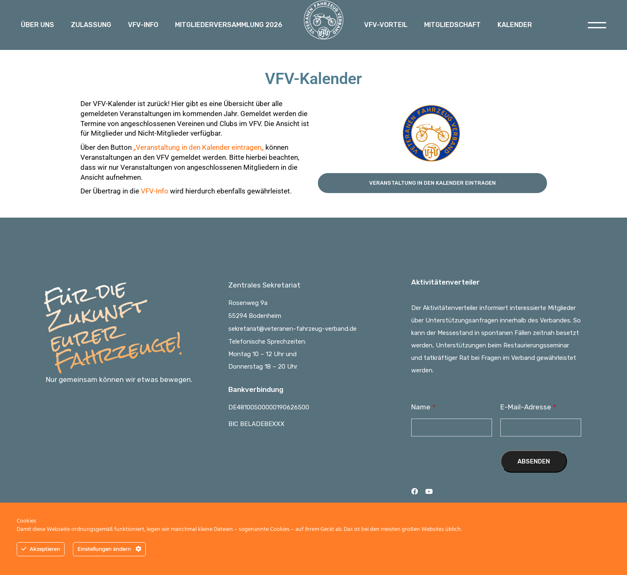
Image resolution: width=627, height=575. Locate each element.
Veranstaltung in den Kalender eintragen (198, 147)
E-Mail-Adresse (528, 407)
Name (423, 407)
